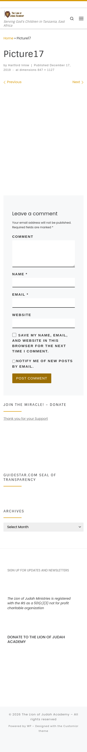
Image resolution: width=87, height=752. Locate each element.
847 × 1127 (46, 70)
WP (29, 726)
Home (8, 38)
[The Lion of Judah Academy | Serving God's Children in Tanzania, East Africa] (13, 14)
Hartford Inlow (18, 65)
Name (20, 274)
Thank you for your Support (25, 418)
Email (20, 294)
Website (21, 315)
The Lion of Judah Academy (46, 714)
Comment (23, 236)
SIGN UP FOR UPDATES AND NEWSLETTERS (38, 570)
